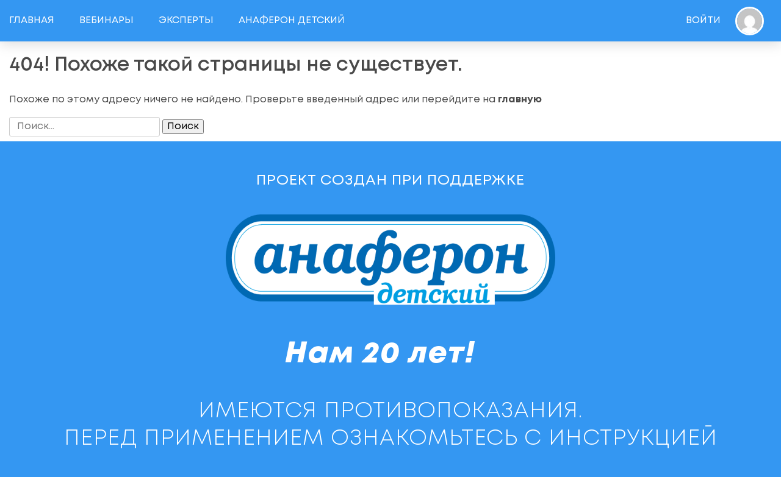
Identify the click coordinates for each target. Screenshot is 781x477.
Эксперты (186, 20)
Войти (703, 20)
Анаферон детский (292, 20)
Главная (31, 20)
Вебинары (106, 20)
